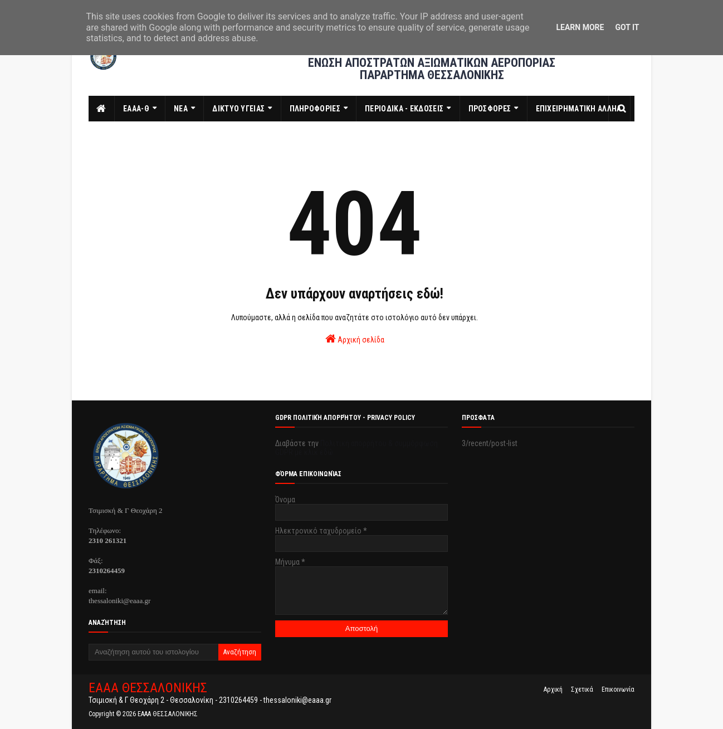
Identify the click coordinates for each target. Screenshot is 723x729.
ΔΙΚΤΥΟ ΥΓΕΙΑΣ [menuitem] (238, 108)
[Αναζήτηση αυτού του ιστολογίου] (153, 652)
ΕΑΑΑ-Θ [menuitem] (136, 108)
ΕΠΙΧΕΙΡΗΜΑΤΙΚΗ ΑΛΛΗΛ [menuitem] (579, 108)
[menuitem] (102, 108)
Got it (627, 27)
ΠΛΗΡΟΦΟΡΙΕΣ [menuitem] (315, 108)
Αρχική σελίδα (354, 338)
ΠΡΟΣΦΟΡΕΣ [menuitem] (489, 108)
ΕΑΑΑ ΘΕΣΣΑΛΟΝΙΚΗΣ (148, 688)
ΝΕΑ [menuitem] (181, 108)
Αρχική (553, 689)
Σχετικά (582, 689)
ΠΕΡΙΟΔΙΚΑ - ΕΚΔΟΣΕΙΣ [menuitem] (404, 108)
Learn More (580, 27)
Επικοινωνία (618, 689)
